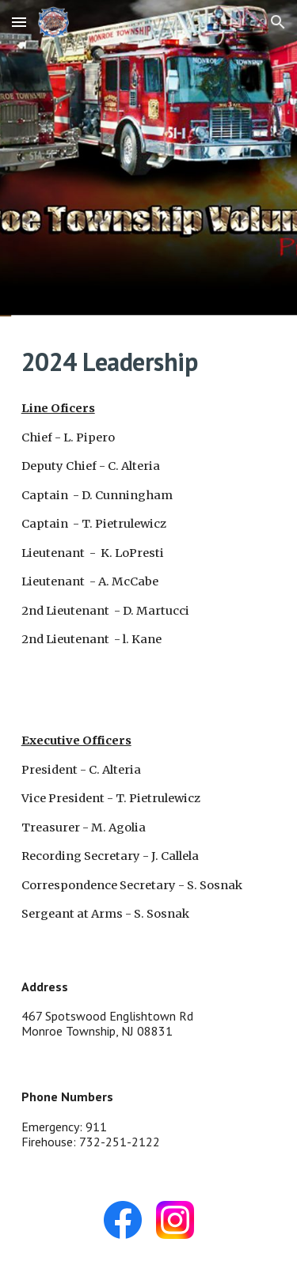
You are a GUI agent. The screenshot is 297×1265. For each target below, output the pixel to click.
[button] (19, 22)
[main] (149, 361)
